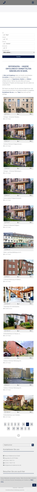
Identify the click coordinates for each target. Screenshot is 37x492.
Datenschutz (20, 487)
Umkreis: (4, 37)
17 (27, 424)
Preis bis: (4, 41)
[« (5, 424)
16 (23, 424)
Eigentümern (16, 79)
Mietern (29, 79)
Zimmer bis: (4, 46)
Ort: (3, 32)
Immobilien (5, 77)
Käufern (22, 79)
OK (34, 485)
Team (19, 92)
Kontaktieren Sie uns (8, 92)
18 (31, 424)
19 (8, 428)
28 (17, 428)
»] (28, 428)
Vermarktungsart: (6, 50)
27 (13, 428)
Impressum (15, 487)
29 (21, 428)
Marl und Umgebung (9, 75)
